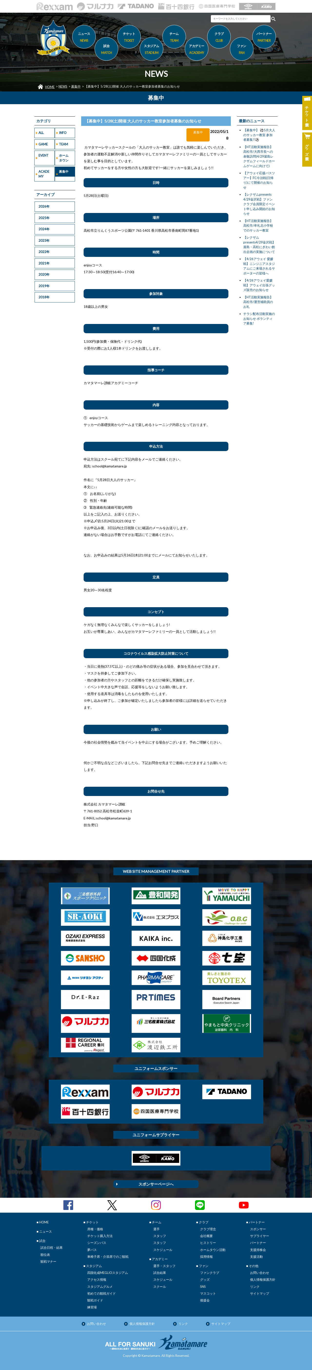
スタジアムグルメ (100, 1287)
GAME (43, 144)
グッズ (205, 1279)
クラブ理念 (208, 1229)
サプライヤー (259, 1236)
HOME (50, 87)
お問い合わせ (259, 1273)
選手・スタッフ (164, 1266)
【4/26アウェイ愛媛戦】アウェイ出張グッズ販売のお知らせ (259, 285)
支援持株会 (258, 1250)
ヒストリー (208, 1243)
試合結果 (159, 1273)
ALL (41, 133)
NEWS (62, 86)
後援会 (205, 1300)
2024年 (44, 229)
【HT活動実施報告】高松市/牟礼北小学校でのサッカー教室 (258, 225)
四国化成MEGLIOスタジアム (107, 1273)
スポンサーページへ (156, 1184)
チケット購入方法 (100, 1236)
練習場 (92, 1307)
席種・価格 (95, 1229)
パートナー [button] (264, 38)
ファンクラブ (209, 1273)
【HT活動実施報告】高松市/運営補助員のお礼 (258, 302)
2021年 (44, 263)
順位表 (45, 1255)
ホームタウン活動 (212, 1250)
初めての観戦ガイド (101, 1293)
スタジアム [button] (151, 50)
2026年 (44, 206)
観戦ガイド (95, 1300)
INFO (63, 133)
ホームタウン (63, 157)
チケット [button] (129, 38)
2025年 (44, 218)
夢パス (92, 1250)
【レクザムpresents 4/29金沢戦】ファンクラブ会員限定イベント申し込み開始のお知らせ (259, 203)
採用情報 (206, 1257)
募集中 (76, 86)
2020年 (44, 274)
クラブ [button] (219, 38)
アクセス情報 (96, 1279)
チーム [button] (174, 38)
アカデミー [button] (196, 50)
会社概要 (206, 1236)
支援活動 (256, 1257)
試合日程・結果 (51, 1247)
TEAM (63, 144)
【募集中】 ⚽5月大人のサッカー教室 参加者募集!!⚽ (259, 134)
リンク (255, 1287)
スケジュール (162, 1250)
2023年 (44, 240)
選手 (156, 1229)
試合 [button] (106, 50)
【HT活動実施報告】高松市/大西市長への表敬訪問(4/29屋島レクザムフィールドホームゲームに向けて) (259, 156)
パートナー (258, 1243)
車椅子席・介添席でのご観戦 (107, 1257)
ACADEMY (44, 174)
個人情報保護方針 (262, 1279)
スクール (159, 1287)
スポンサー (258, 1229)
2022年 (44, 252)
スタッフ (159, 1236)
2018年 (44, 297)
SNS (203, 1287)
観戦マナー (48, 1261)
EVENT (44, 155)
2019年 (44, 286)
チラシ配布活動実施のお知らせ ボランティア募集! (259, 318)
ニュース (84, 38)
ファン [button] (242, 50)
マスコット (208, 1293)
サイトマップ (259, 1293)
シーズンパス (96, 1243)
